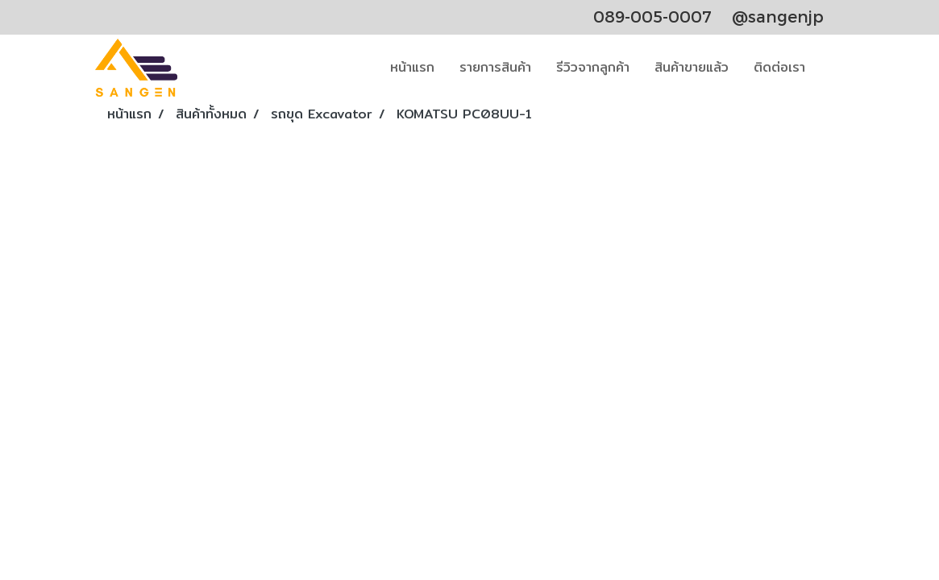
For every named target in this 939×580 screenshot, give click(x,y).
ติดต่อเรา (779, 67)
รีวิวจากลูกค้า (592, 67)
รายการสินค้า (495, 67)
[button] (831, 67)
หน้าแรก (412, 67)
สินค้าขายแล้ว (691, 67)
